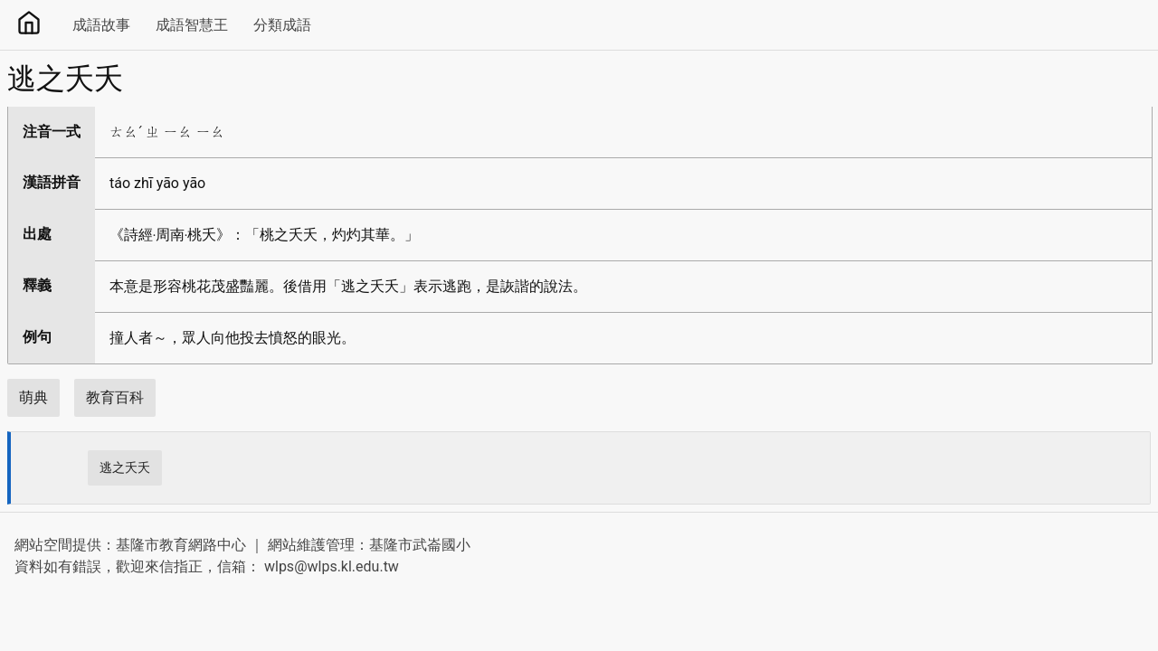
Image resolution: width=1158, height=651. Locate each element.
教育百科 (115, 397)
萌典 (33, 397)
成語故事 (101, 24)
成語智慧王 (192, 24)
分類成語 (282, 24)
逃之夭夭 (125, 467)
